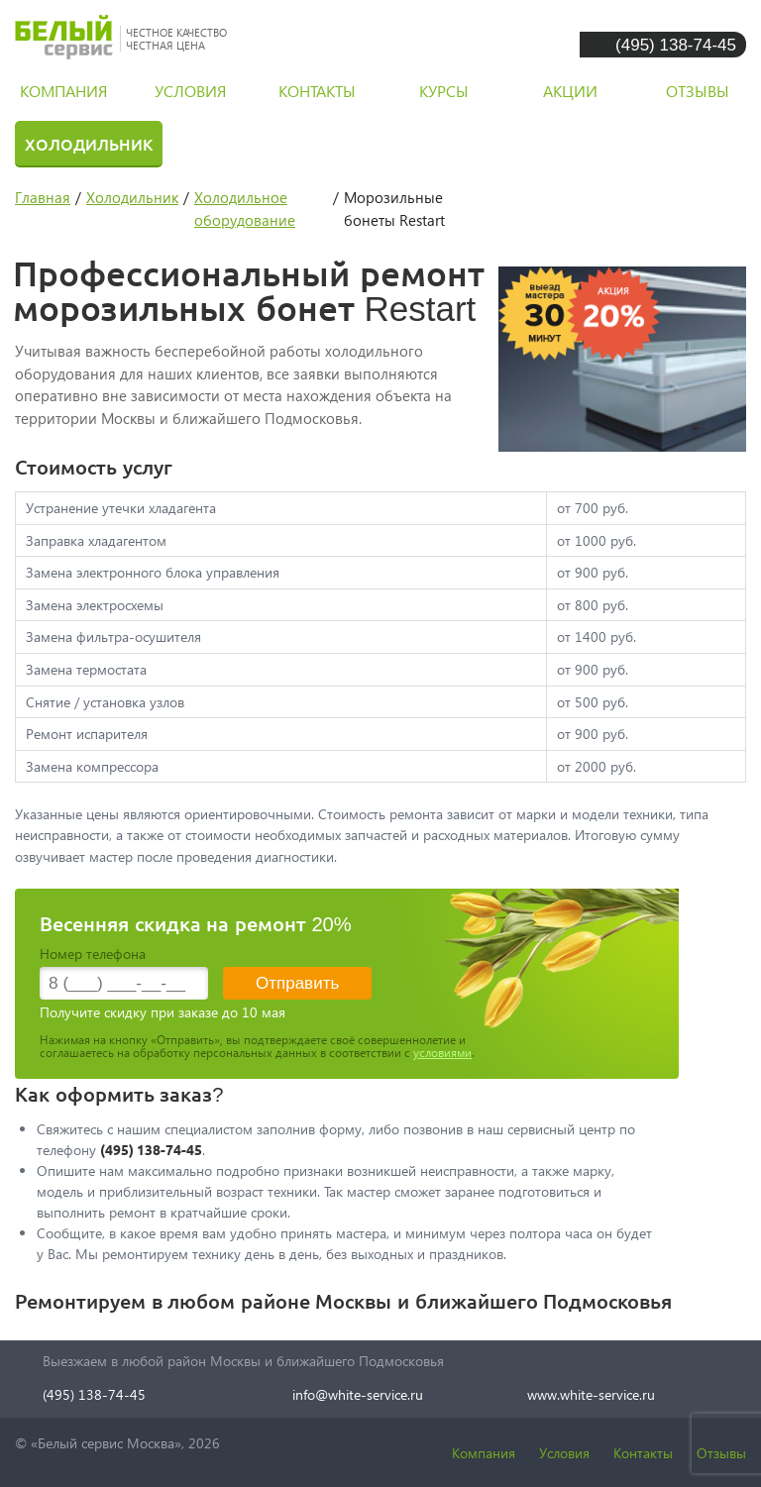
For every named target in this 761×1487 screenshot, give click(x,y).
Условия (564, 1452)
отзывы (697, 90)
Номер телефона (93, 953)
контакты (317, 90)
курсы (444, 90)
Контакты (643, 1452)
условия (190, 90)
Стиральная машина (294, 144)
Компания (483, 1452)
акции (570, 90)
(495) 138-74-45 (675, 44)
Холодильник (89, 144)
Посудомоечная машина (550, 144)
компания (63, 90)
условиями (442, 1052)
